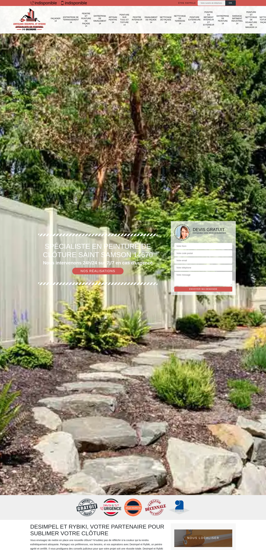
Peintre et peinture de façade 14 (86, 19)
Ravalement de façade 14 (151, 19)
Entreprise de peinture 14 (223, 20)
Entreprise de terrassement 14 (71, 19)
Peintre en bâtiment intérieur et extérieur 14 (208, 19)
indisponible (43, 3)
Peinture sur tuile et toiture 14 (124, 20)
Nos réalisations (97, 271)
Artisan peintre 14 (113, 19)
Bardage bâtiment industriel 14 (237, 20)
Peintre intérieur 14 (137, 19)
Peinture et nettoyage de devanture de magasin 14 (251, 19)
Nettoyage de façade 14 (166, 19)
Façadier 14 (55, 19)
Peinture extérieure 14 (194, 19)
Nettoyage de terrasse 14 (180, 20)
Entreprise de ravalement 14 (99, 20)
